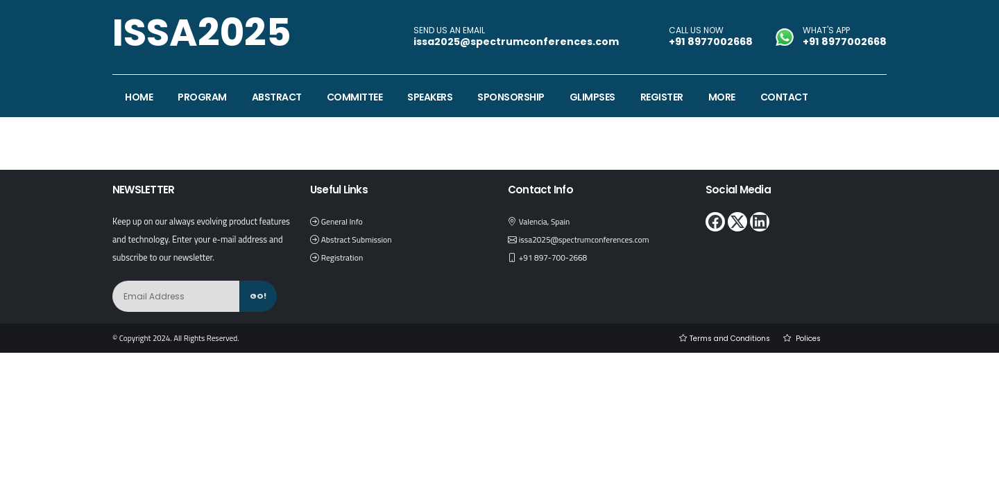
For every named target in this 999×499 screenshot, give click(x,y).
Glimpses (592, 97)
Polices (806, 338)
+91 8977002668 (711, 42)
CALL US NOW (696, 30)
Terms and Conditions (722, 338)
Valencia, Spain (546, 221)
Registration (343, 257)
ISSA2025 (201, 32)
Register (661, 97)
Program (202, 97)
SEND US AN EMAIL (449, 30)
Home (139, 97)
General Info (343, 221)
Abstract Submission (359, 239)
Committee (355, 97)
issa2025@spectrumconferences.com (588, 239)
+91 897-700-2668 (555, 257)
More (721, 97)
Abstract (277, 97)
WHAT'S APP (826, 30)
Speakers (429, 97)
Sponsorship (511, 97)
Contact (784, 97)
